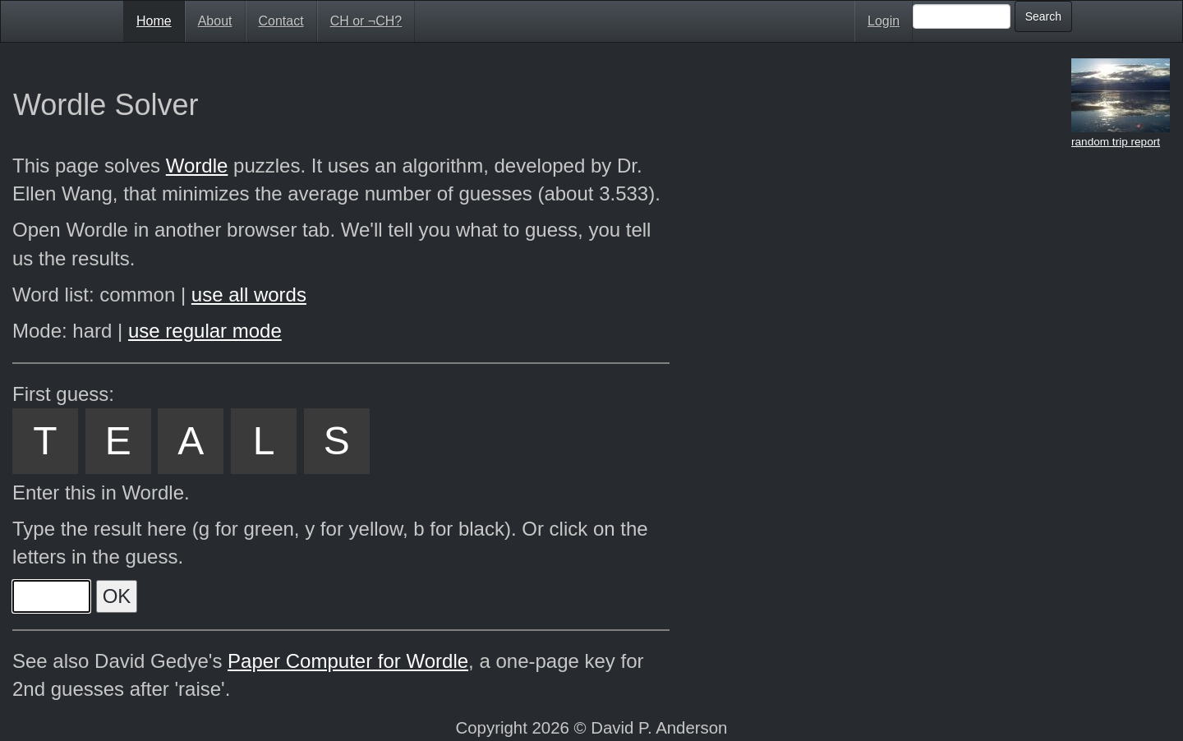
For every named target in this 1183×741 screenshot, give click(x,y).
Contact (281, 21)
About (215, 21)
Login (884, 21)
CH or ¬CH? (366, 21)
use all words (248, 294)
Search (1043, 16)
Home (154, 21)
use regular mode (205, 331)
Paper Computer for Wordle (348, 661)
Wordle (197, 165)
